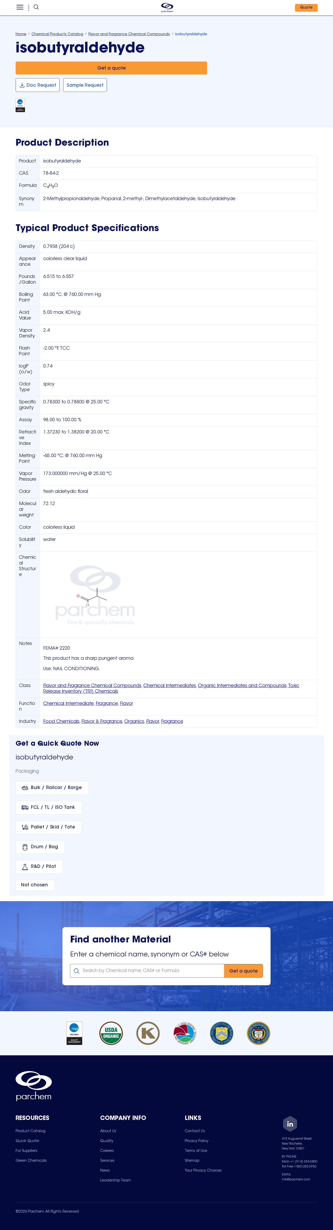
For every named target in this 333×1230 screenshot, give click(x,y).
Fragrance (107, 704)
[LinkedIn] (290, 1125)
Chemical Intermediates (169, 686)
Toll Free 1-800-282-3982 (299, 1166)
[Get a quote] (111, 68)
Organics (134, 721)
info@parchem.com (296, 1179)
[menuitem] (31, 1131)
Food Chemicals (61, 721)
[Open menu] (20, 8)
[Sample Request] (85, 85)
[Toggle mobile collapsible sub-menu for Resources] (58, 1119)
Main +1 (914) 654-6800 (299, 1161)
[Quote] (306, 8)
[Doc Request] (38, 85)
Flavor (126, 704)
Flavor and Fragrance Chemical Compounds (92, 686)
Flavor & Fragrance (101, 721)
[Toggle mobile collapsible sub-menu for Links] (227, 1119)
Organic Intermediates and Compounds (242, 686)
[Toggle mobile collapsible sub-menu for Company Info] (142, 1119)
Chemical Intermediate (68, 704)
